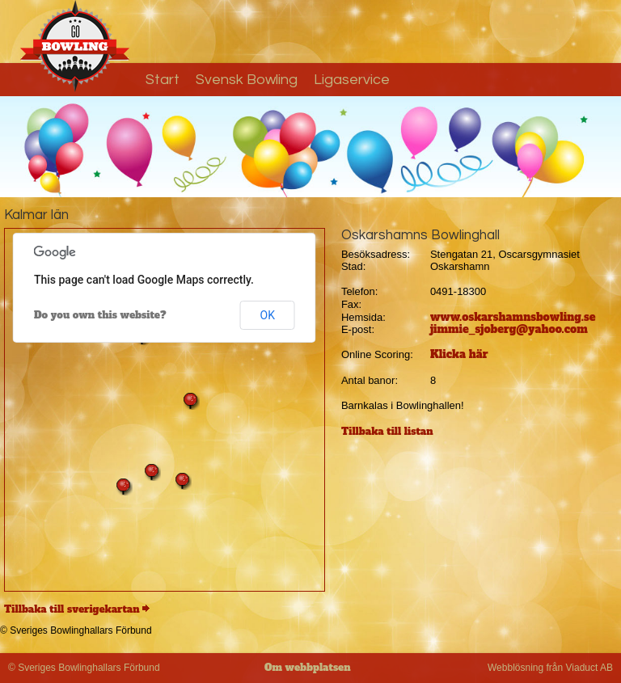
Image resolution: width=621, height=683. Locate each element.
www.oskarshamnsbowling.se (513, 317)
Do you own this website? (100, 315)
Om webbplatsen (307, 667)
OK (267, 315)
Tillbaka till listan (387, 431)
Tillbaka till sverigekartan (72, 609)
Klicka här (459, 354)
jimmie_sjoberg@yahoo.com (509, 329)
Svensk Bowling (247, 79)
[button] (124, 486)
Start (163, 79)
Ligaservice (352, 79)
